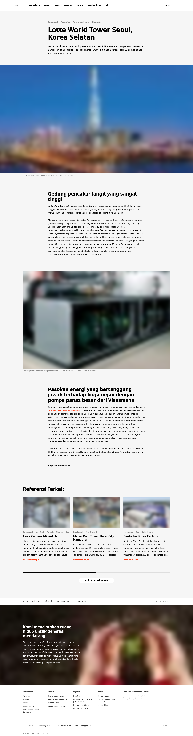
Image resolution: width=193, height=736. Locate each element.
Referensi (48, 601)
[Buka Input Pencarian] (160, 5)
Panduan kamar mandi (98, 5)
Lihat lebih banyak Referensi (96, 580)
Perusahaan (34, 5)
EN (169, 5)
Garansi (80, 5)
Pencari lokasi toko (63, 5)
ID (166, 5)
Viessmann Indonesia (31, 601)
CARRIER (45, 733)
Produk (47, 5)
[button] (163, 601)
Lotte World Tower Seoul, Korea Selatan (72, 601)
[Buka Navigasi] (16, 5)
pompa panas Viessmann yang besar (65, 410)
